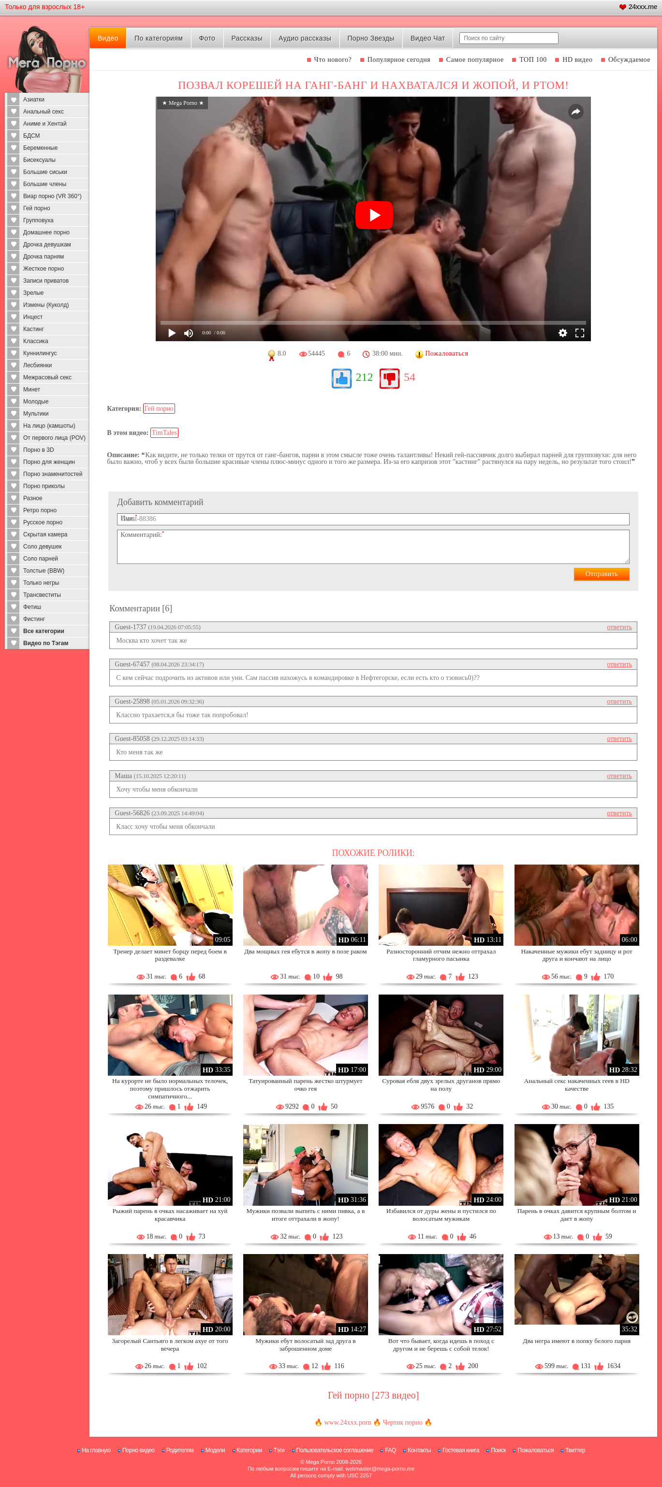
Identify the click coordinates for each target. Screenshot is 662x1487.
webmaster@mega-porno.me (379, 1469)
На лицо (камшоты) (49, 425)
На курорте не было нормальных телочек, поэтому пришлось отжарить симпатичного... (170, 1088)
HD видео (577, 59)
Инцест (33, 317)
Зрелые (33, 292)
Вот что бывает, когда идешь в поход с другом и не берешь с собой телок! (441, 1344)
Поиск (498, 1450)
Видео (108, 38)
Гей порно (36, 208)
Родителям (179, 1450)
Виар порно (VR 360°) (52, 196)
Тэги (279, 1450)
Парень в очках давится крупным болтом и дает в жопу (576, 1214)
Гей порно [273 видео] (373, 1395)
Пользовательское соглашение (334, 1450)
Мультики (35, 413)
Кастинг (33, 329)
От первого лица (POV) (54, 437)
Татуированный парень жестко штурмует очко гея (306, 1084)
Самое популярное (475, 59)
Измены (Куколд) (46, 305)
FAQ (390, 1450)
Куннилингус (40, 353)
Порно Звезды (370, 38)
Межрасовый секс (47, 377)
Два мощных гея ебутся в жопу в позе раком (305, 951)
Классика (35, 341)
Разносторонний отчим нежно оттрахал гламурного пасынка (441, 955)
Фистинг (34, 619)
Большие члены (44, 184)
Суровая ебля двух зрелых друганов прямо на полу (441, 1084)
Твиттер (575, 1450)
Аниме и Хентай (45, 123)
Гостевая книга (460, 1450)
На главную (96, 1450)
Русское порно (42, 522)
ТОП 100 (533, 59)
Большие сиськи (45, 172)
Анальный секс (43, 111)
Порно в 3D (38, 450)
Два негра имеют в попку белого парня (577, 1340)
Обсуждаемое (629, 59)
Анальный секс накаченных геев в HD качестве (576, 1084)
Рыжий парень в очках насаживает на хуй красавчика (170, 1214)
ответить (619, 627)
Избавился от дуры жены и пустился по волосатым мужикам (441, 1214)
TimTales (164, 432)
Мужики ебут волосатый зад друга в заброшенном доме (305, 1344)
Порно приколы (44, 486)
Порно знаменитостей (52, 474)
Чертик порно (403, 1422)
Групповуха (38, 220)
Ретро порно (40, 510)
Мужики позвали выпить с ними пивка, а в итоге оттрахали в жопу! (305, 1214)
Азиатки (33, 99)
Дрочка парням (43, 256)
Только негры (41, 582)
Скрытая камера (45, 534)
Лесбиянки (37, 365)
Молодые (35, 401)
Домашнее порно (46, 232)
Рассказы (246, 38)
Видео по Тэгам (45, 643)
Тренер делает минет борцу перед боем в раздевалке (170, 955)
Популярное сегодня (399, 59)
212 (364, 377)
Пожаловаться (535, 1450)
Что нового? (333, 59)
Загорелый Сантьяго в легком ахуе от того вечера (170, 1344)
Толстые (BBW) (43, 570)
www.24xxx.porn (347, 1422)
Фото (207, 38)
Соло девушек (42, 546)
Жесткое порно (43, 268)
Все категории (43, 631)
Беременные (40, 147)
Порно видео (138, 1450)
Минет (31, 389)
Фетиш (32, 607)
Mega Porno (320, 1462)
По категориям (158, 38)
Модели (215, 1450)
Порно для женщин (49, 462)
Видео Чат (428, 38)
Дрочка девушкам (47, 244)
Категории (249, 1450)
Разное (33, 498)
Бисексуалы (39, 160)
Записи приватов (46, 280)
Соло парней (40, 558)
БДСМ (31, 135)
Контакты (419, 1450)
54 (409, 377)
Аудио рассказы (305, 38)
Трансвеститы (42, 595)
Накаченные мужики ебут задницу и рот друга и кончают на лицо (577, 955)
